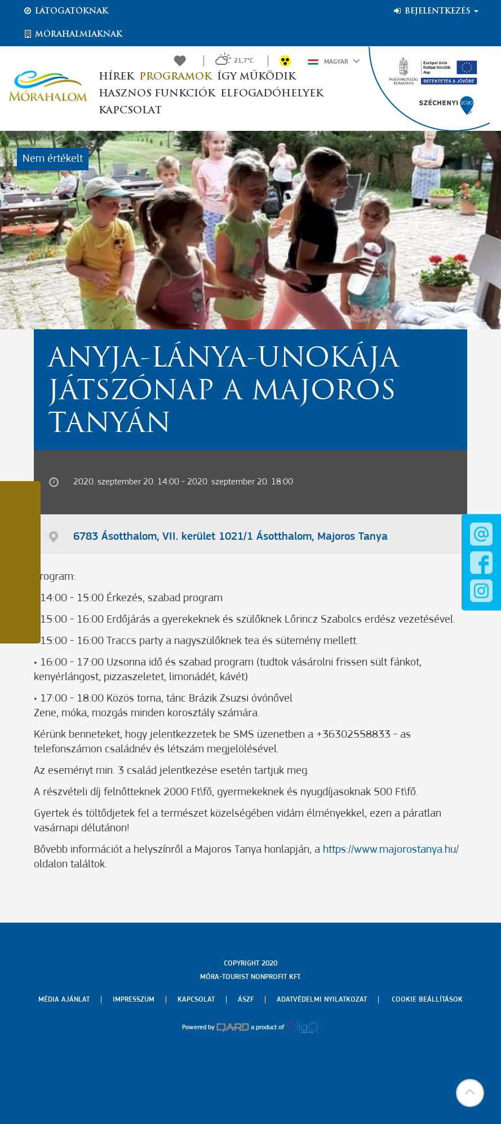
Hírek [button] (116, 77)
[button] (470, 1093)
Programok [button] (175, 77)
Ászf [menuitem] (246, 999)
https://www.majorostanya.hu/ (391, 850)
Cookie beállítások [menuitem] (427, 999)
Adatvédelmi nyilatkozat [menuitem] (322, 999)
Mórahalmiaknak (72, 34)
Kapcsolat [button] (130, 111)
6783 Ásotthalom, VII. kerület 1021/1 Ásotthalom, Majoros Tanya (230, 537)
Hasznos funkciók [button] (157, 94)
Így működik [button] (256, 77)
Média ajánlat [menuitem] (64, 999)
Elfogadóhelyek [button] (271, 94)
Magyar (334, 61)
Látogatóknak (65, 11)
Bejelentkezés (435, 11)
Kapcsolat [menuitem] (196, 999)
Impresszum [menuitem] (133, 999)
